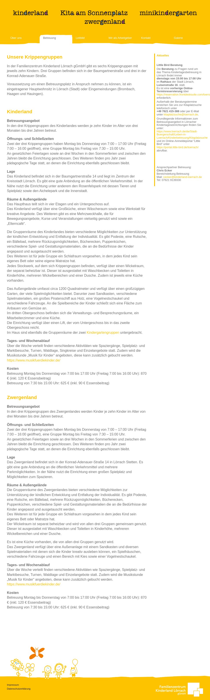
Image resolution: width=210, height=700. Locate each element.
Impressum (13, 685)
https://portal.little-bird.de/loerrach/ (178, 147)
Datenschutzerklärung (19, 688)
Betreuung (49, 37)
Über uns (16, 37)
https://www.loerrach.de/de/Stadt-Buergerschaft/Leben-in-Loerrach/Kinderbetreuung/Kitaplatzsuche (182, 134)
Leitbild (80, 37)
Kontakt (145, 37)
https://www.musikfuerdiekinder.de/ (33, 360)
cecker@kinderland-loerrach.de (182, 177)
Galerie (178, 37)
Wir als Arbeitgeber (120, 37)
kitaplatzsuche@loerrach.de (181, 114)
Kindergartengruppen (103, 332)
